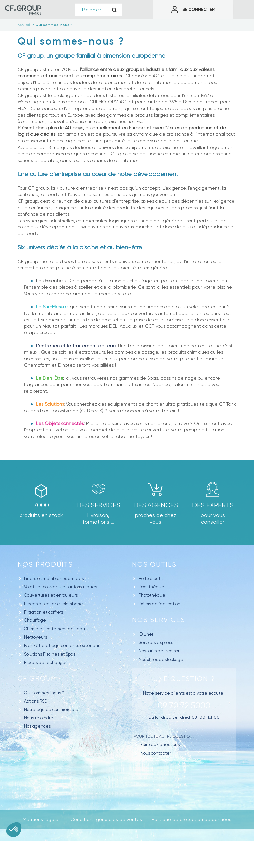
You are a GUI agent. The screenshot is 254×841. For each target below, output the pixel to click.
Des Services (98, 505)
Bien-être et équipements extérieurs (62, 645)
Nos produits (45, 564)
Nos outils (154, 564)
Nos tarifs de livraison (160, 650)
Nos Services (158, 620)
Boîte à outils (151, 578)
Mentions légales (42, 819)
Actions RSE (35, 701)
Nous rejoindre (38, 718)
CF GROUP (37, 678)
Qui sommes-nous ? (44, 692)
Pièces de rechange (44, 662)
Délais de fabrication (159, 603)
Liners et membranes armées (54, 578)
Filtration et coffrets (44, 612)
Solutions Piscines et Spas (49, 654)
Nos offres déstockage (161, 659)
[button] (14, 830)
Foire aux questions (160, 744)
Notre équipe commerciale (51, 709)
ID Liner (146, 634)
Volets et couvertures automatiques (60, 586)
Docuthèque (151, 586)
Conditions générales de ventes (106, 819)
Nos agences (37, 726)
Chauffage (35, 620)
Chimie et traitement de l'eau (54, 628)
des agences (155, 505)
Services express (156, 642)
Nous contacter (155, 753)
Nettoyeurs (35, 637)
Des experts (212, 505)
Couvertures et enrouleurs (51, 595)
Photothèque (152, 595)
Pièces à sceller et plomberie (53, 603)
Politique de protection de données (191, 819)
